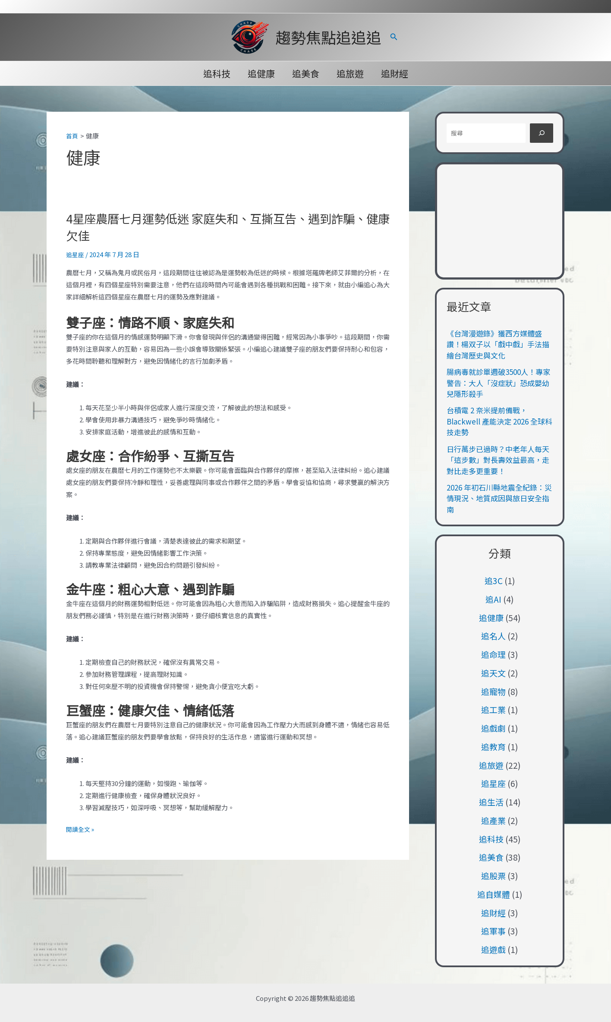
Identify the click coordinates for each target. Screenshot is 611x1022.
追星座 (75, 253)
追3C (494, 580)
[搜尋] (541, 133)
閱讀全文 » (81, 829)
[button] (394, 37)
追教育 (493, 746)
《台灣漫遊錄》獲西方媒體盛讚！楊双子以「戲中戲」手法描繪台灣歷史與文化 (498, 344)
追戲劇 (493, 728)
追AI (493, 599)
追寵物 (493, 691)
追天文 (493, 673)
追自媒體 (493, 894)
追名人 (493, 636)
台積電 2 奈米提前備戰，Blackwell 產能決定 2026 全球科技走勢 (499, 421)
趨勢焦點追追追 (328, 37)
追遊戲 (493, 949)
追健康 (260, 73)
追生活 (491, 802)
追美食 (305, 73)
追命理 (493, 654)
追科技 (215, 73)
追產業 (493, 820)
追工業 (493, 709)
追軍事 (493, 931)
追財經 (396, 73)
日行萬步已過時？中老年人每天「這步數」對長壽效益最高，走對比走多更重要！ (498, 459)
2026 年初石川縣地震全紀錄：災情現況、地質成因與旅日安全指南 (499, 498)
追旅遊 (351, 73)
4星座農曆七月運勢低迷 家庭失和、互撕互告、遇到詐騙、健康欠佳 (220, 226)
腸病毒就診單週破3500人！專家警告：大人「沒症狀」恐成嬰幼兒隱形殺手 (498, 382)
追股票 (493, 875)
